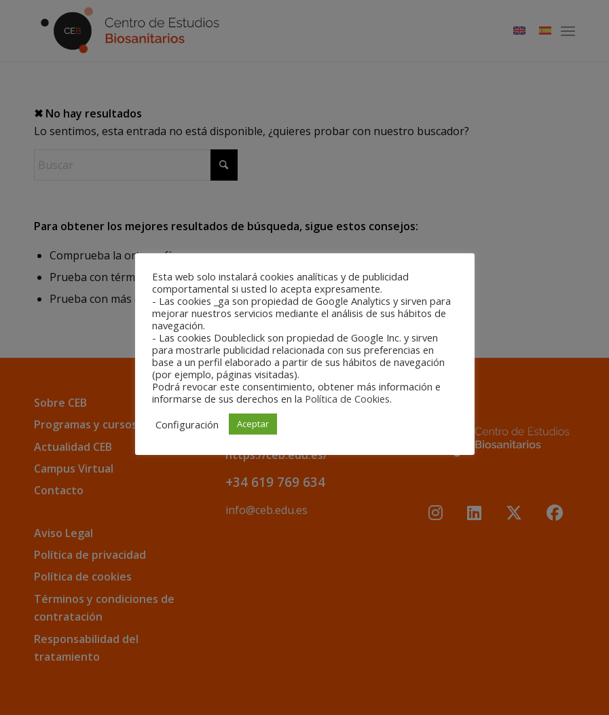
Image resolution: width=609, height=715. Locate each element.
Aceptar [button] (253, 424)
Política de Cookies (347, 398)
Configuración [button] (187, 424)
